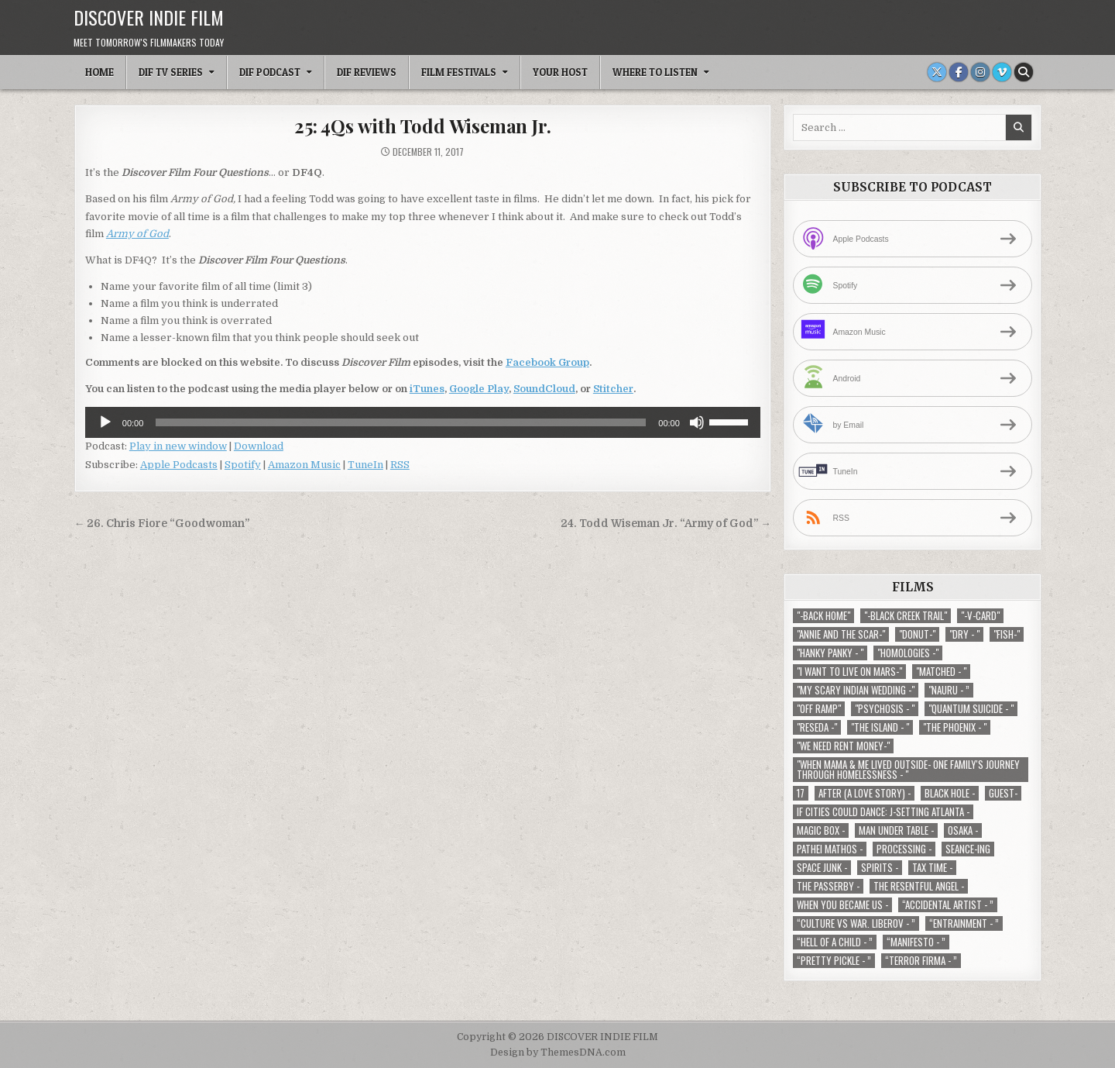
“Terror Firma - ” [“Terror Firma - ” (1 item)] (921, 960)
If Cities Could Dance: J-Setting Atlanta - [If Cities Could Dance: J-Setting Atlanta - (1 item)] (883, 811)
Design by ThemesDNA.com (558, 1052)
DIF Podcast (269, 72)
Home (99, 72)
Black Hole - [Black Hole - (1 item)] (950, 793)
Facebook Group (547, 362)
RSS (400, 464)
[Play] (105, 422)
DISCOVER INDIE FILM (149, 17)
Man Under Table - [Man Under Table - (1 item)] (896, 830)
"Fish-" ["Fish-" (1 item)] (1006, 634)
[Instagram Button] (980, 72)
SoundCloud (544, 388)
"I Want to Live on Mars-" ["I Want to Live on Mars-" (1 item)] (849, 671)
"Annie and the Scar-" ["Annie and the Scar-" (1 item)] (841, 634)
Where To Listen (655, 72)
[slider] (401, 422)
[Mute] (697, 422)
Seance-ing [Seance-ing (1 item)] (967, 849)
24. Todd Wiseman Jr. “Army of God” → (666, 523)
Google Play (479, 388)
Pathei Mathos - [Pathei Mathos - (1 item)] (830, 849)
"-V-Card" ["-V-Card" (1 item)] (980, 615)
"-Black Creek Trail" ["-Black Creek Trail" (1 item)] (905, 615)
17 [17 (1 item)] (801, 793)
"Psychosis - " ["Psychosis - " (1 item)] (884, 708)
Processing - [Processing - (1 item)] (904, 849)
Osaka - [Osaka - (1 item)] (963, 830)
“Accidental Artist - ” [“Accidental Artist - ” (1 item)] (947, 904)
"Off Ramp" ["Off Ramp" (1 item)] (819, 708)
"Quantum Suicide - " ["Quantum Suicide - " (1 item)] (971, 708)
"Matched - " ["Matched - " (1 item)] (941, 671)
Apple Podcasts (179, 464)
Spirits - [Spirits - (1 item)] (879, 867)
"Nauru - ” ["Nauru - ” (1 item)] (948, 690)
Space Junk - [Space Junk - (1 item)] (822, 867)
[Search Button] (1023, 72)
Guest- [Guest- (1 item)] (1003, 793)
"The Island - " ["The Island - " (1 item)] (880, 727)
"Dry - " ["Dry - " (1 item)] (964, 634)
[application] (422, 422)
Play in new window (178, 446)
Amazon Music (304, 464)
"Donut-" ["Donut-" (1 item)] (917, 634)
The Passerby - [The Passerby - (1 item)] (828, 886)
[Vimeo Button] (1002, 72)
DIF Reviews (366, 72)
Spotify (243, 464)
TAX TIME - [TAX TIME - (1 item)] (932, 867)
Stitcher (613, 388)
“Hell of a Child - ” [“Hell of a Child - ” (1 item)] (835, 942)
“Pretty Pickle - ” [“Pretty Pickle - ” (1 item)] (834, 960)
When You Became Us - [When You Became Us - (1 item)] (842, 904)
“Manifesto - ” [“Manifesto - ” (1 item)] (916, 942)
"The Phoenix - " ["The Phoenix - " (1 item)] (954, 727)
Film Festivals (458, 72)
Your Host (560, 72)
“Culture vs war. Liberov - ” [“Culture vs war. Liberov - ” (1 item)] (856, 923)
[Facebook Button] (958, 72)
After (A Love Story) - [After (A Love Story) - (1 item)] (864, 793)
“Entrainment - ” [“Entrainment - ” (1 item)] (964, 923)
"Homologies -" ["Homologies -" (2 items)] (907, 653)
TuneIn (365, 464)
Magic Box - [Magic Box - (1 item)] (821, 830)
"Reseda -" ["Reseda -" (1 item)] (817, 727)
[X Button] (937, 72)
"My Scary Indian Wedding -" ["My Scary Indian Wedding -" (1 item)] (855, 690)
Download (258, 446)
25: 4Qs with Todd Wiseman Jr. (422, 125)
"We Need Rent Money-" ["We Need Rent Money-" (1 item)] (843, 746)
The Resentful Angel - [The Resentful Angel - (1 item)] (918, 886)
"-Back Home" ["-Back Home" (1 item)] (823, 615)
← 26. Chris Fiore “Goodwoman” (162, 523)
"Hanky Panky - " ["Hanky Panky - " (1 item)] (830, 653)
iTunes (427, 388)
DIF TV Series (171, 72)
